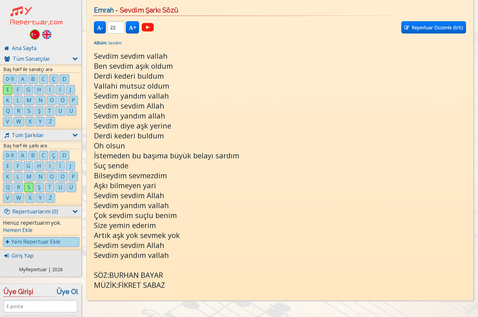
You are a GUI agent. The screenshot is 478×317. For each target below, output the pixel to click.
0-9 (10, 79)
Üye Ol (67, 292)
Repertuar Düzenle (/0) (433, 27)
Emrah (104, 10)
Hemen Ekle (18, 230)
